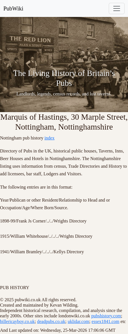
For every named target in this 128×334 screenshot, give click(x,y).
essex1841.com (105, 321)
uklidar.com (78, 321)
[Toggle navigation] (117, 8)
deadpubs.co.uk (51, 321)
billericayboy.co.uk (17, 321)
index (49, 138)
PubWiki (13, 8)
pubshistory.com (106, 315)
